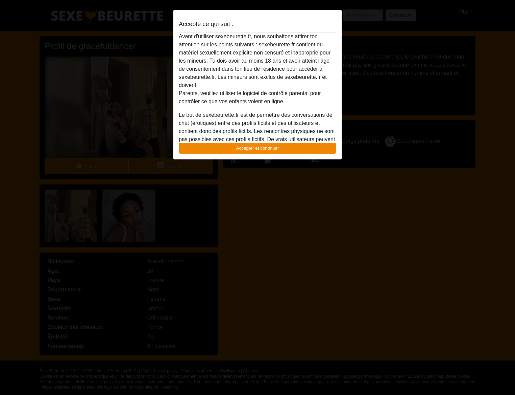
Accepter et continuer (257, 148)
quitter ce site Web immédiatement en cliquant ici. (257, 85)
